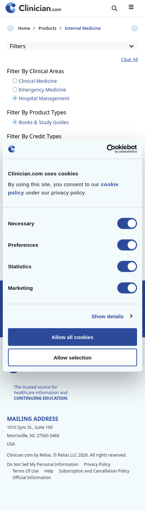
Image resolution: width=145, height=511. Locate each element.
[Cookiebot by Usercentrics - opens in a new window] (106, 149)
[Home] (33, 8)
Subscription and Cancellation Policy (94, 471)
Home (13, 28)
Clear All (129, 59)
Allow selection (72, 357)
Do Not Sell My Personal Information (42, 464)
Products (36, 28)
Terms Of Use (25, 471)
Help (48, 471)
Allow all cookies (73, 337)
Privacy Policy (97, 464)
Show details (108, 316)
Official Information (31, 477)
